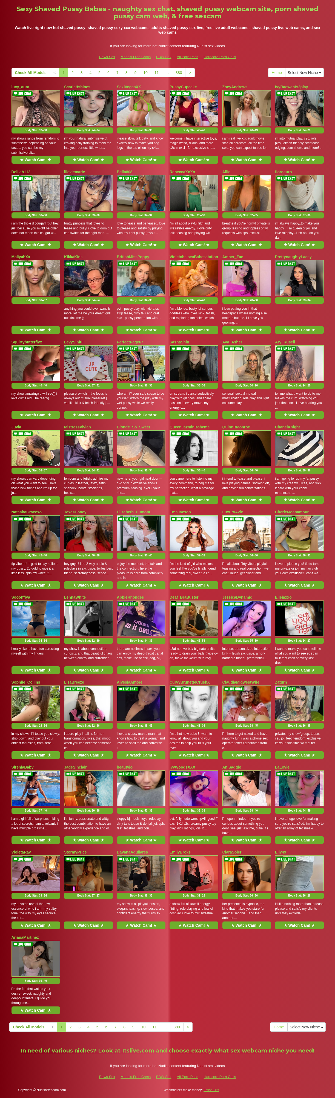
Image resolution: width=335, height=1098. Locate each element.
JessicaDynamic (237, 597)
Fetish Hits (211, 1090)
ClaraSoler (232, 852)
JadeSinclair (75, 767)
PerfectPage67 (130, 342)
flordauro (283, 172)
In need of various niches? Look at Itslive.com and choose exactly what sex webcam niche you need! (167, 1050)
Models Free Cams (136, 57)
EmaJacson (180, 512)
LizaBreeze (74, 682)
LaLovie (282, 767)
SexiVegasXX (129, 87)
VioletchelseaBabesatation (194, 257)
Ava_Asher (232, 342)
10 (145, 72)
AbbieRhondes (130, 597)
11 (156, 72)
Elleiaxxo (283, 597)
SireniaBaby (23, 767)
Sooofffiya (21, 597)
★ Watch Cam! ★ (35, 160)
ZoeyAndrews (235, 87)
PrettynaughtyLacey (293, 257)
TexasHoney (75, 512)
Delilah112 (21, 172)
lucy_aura (20, 87)
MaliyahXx (21, 257)
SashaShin (179, 342)
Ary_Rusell (285, 342)
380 (179, 72)
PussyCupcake (183, 87)
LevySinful (74, 342)
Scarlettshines (77, 87)
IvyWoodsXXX (182, 767)
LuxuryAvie (232, 512)
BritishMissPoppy (133, 257)
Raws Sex (107, 57)
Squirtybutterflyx (27, 342)
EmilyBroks (180, 852)
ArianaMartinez (25, 937)
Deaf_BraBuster (184, 597)
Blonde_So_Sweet (133, 427)
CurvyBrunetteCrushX (190, 682)
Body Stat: (35, 130)
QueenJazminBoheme (190, 427)
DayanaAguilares (132, 852)
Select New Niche (304, 72)
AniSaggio (231, 767)
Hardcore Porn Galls (220, 57)
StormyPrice (75, 852)
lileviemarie (74, 172)
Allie (226, 172)
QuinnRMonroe (236, 427)
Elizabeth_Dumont (133, 512)
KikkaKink (73, 257)
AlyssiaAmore (129, 682)
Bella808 (125, 172)
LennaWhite (75, 597)
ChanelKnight (287, 427)
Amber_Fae (232, 257)
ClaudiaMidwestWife (240, 682)
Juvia (16, 427)
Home (277, 72)
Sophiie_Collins (26, 682)
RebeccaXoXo (182, 172)
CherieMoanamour (292, 512)
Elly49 (280, 852)
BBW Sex (163, 57)
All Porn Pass (187, 57)
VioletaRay (21, 852)
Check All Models (31, 72)
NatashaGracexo (27, 512)
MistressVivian (77, 427)
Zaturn (281, 682)
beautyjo (125, 767)
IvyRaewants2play (291, 87)
